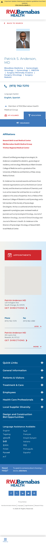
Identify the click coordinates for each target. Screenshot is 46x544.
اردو (4, 456)
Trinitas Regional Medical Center (16, 148)
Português (28, 449)
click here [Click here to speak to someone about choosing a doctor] (23, 470)
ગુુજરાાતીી (6, 438)
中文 (25, 445)
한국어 (5, 445)
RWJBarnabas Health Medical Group (17, 144)
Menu (5, 540)
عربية (25, 431)
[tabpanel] (23, 181)
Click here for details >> (23, 5)
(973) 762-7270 (16, 85)
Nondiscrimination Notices (8, 506)
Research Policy (39, 506)
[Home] (23, 13)
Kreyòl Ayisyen (29, 438)
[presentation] (11, 115)
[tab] (23, 326)
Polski (5, 449)
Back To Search (13, 23)
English (6, 431)
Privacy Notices (22, 502)
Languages (20, 506)
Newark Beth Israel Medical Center (17, 140)
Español (27, 452)
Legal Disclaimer (29, 506)
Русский (6, 452)
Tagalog (6, 434)
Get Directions (15, 308)
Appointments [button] (19, 255)
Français (27, 434)
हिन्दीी (5, 441)
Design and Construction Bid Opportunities (17, 415)
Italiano (26, 441)
